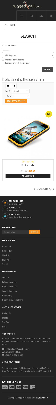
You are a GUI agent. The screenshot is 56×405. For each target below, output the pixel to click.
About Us (5, 277)
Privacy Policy (7, 295)
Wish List (5, 255)
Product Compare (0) (16, 101)
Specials (5, 264)
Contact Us (6, 313)
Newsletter (6, 259)
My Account (6, 246)
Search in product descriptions (15, 62)
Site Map (5, 322)
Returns (5, 317)
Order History (7, 250)
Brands (4, 326)
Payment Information (9, 286)
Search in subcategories (13, 59)
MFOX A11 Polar (28, 165)
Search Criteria (9, 45)
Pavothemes (43, 397)
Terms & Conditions (9, 290)
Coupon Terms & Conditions (12, 299)
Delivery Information (9, 281)
